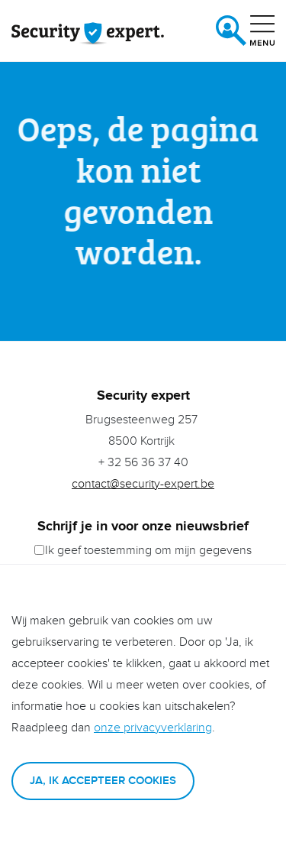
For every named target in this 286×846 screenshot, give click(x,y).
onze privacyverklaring (153, 728)
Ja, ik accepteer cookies (103, 780)
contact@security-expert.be (143, 484)
